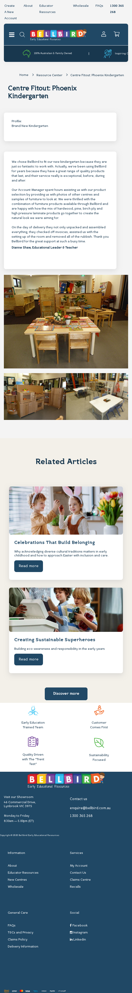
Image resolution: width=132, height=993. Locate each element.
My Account (78, 865)
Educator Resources (23, 872)
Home (23, 75)
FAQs (99, 6)
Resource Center (49, 75)
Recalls (75, 886)
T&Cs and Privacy (20, 932)
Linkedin (78, 939)
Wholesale (81, 6)
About (28, 6)
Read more (29, 566)
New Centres (17, 879)
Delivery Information (23, 946)
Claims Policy (17, 939)
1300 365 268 (81, 816)
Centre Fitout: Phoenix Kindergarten (97, 75)
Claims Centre (80, 879)
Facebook (78, 925)
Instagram (79, 932)
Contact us (78, 799)
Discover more (66, 694)
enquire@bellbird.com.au (90, 808)
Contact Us (78, 872)
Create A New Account (10, 12)
